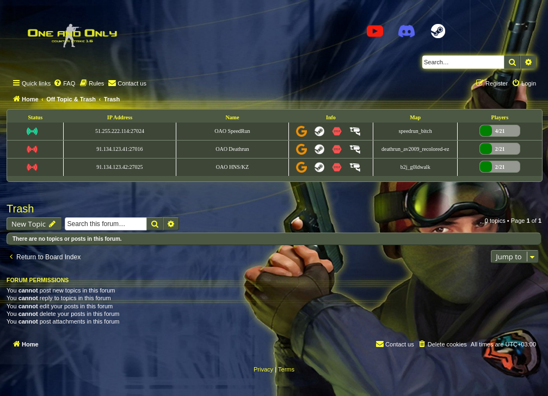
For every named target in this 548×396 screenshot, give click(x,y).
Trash (20, 209)
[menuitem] (64, 83)
